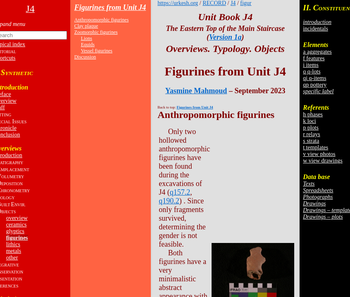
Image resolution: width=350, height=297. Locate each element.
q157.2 (180, 192)
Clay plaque (86, 26)
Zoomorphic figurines (96, 32)
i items (311, 65)
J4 (233, 3)
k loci (309, 121)
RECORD (214, 3)
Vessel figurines (96, 51)
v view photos (319, 154)
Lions (86, 38)
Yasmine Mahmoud (196, 91)
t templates (315, 147)
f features (313, 58)
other (12, 258)
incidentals (315, 29)
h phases (313, 114)
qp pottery (314, 85)
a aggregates (317, 52)
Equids (88, 44)
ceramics (16, 225)
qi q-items (314, 78)
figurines (17, 238)
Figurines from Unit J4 (110, 7)
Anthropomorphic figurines (101, 20)
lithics (13, 244)
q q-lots (311, 71)
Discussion (85, 57)
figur (245, 3)
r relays (311, 134)
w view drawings (323, 161)
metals (13, 251)
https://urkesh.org (177, 3)
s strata (311, 141)
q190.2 (169, 201)
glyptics (15, 231)
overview (17, 218)
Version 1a (225, 37)
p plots (311, 128)
